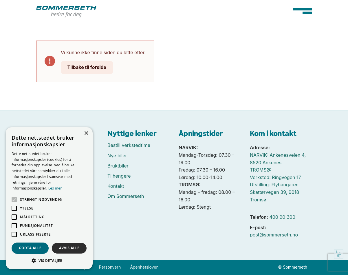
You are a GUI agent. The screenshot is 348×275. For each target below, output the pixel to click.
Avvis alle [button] (69, 247)
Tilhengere (119, 176)
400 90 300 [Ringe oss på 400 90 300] (282, 217)
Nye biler (117, 156)
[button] (49, 260)
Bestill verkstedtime (128, 145)
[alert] (49, 198)
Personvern (110, 267)
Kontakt (115, 186)
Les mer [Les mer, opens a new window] (55, 188)
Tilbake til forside (86, 67)
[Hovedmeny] (302, 11)
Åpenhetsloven (144, 267)
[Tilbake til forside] (66, 11)
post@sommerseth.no (274, 235)
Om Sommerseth (125, 196)
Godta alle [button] (30, 247)
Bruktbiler (118, 166)
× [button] (86, 133)
